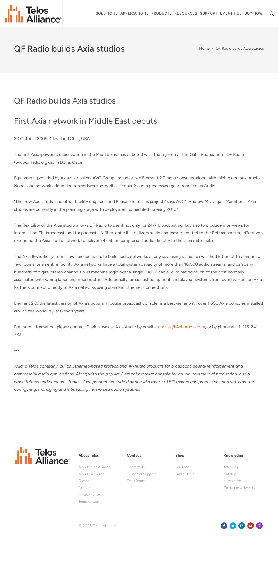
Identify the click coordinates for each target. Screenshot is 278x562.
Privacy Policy (89, 495)
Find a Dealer (185, 474)
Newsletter (232, 481)
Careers (84, 481)
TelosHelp (231, 467)
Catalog (230, 474)
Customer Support (141, 474)
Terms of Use (89, 502)
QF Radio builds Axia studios (240, 48)
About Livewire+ (91, 474)
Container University (239, 488)
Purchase (182, 467)
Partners (85, 488)
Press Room (136, 481)
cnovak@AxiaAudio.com (181, 327)
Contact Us (136, 467)
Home (204, 48)
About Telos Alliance (95, 467)
